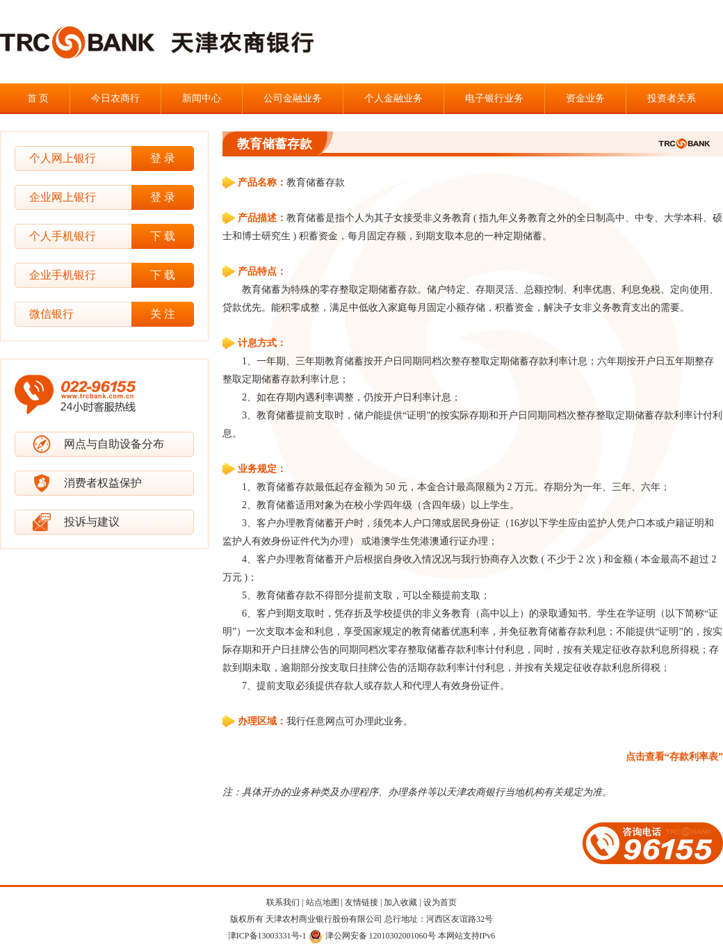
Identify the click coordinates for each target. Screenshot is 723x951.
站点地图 (322, 902)
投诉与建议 (92, 522)
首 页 (38, 98)
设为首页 (440, 902)
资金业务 (585, 98)
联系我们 (283, 902)
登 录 (162, 158)
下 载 (162, 236)
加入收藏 (400, 902)
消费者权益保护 (103, 483)
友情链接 (361, 902)
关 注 (162, 314)
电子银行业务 (494, 98)
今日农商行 (115, 98)
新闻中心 (201, 98)
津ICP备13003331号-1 (267, 936)
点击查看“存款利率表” (674, 756)
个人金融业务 (393, 98)
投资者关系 (671, 98)
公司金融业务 (292, 98)
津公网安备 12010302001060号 (372, 936)
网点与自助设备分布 (114, 444)
